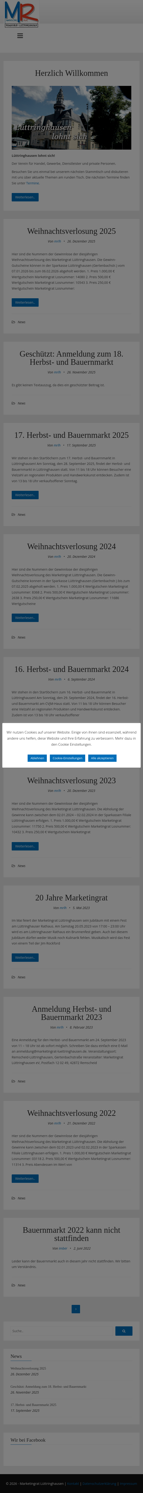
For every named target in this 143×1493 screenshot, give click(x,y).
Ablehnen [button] (37, 758)
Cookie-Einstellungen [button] (67, 758)
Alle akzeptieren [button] (102, 758)
